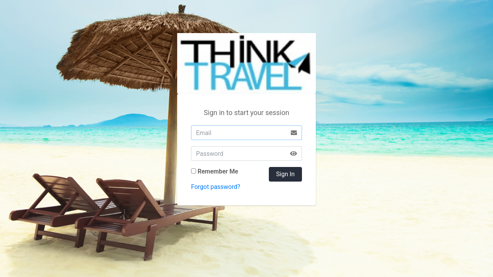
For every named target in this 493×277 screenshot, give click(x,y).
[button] (293, 153)
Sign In (285, 174)
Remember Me (218, 171)
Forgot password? (215, 186)
